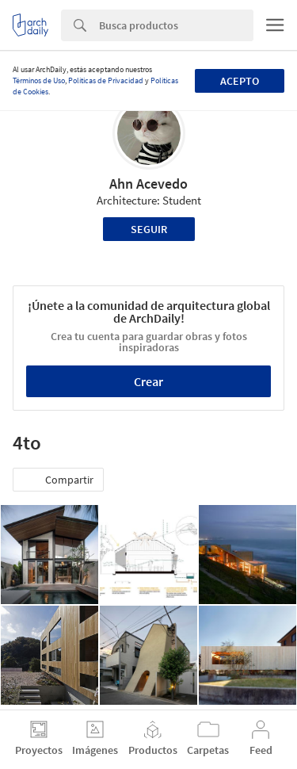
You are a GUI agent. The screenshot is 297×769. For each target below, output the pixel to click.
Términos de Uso (39, 80)
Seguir (149, 229)
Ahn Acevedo (148, 183)
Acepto (239, 81)
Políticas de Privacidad (105, 80)
